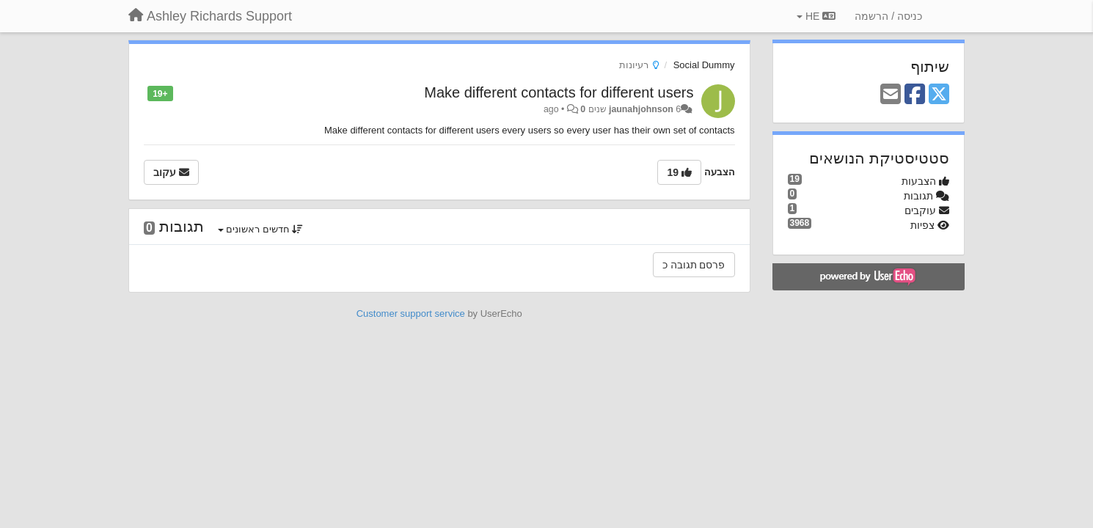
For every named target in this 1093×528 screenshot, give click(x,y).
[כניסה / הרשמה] (888, 16)
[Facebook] (914, 95)
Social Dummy (704, 64)
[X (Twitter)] (939, 95)
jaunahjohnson (641, 109)
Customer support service (411, 313)
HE (816, 16)
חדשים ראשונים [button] (261, 229)
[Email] (890, 95)
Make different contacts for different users (558, 92)
